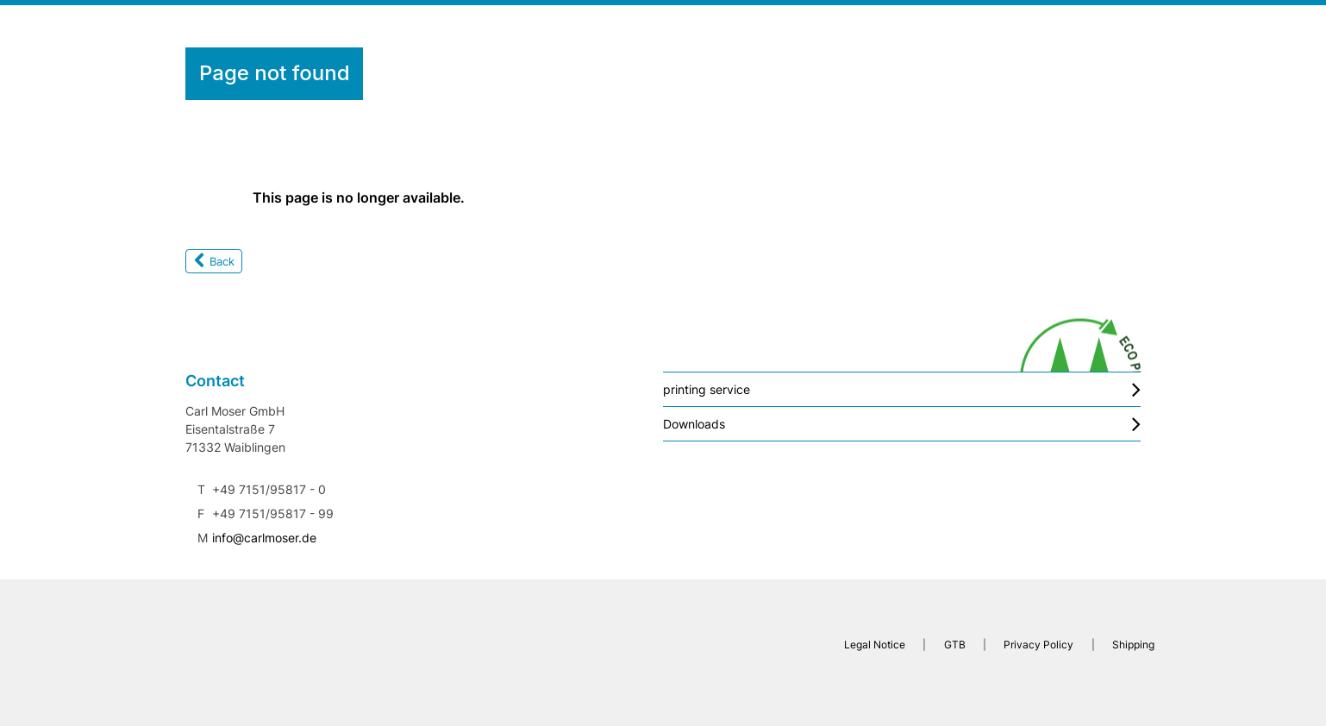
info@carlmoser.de (264, 537)
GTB (955, 644)
